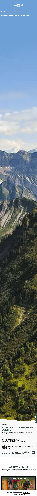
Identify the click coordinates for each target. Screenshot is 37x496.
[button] (35, 1)
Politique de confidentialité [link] (19, 494)
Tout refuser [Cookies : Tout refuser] (18, 492)
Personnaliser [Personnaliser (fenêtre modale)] (26, 492)
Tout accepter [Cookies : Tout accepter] (11, 492)
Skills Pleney (4, 447)
